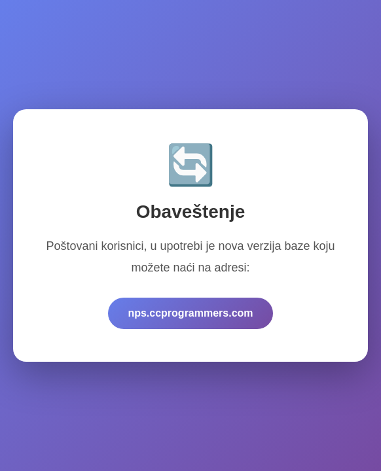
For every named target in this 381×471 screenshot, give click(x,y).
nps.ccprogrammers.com (190, 313)
